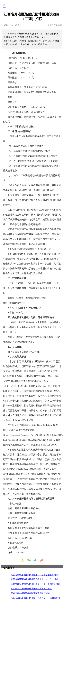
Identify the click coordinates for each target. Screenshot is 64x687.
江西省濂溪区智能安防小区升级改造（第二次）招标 (34, 579)
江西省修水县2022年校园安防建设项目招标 (30, 593)
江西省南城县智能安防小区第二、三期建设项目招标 (34, 575)
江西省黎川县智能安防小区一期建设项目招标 (31, 588)
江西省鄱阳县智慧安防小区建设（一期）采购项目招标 (35, 584)
